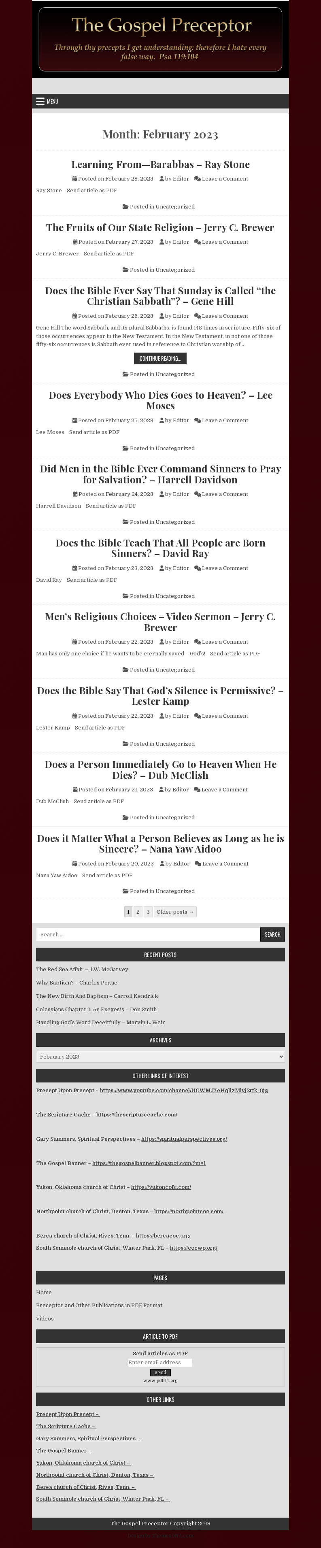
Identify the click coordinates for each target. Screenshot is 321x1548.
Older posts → (175, 912)
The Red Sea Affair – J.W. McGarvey (82, 969)
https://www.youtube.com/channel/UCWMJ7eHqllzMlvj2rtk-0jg (184, 1090)
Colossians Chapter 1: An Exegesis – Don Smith (96, 1009)
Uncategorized (175, 207)
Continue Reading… (163, 358)
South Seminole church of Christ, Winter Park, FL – (103, 1499)
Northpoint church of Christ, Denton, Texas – (95, 1475)
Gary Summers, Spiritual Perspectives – (88, 1438)
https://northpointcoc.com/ (188, 1211)
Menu (52, 101)
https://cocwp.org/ (193, 1248)
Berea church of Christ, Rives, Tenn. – (86, 1487)
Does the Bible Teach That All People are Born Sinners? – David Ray (160, 548)
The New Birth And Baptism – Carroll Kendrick (97, 996)
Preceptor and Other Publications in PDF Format (99, 1305)
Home (44, 1292)
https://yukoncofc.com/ (161, 1187)
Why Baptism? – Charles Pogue (76, 983)
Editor (181, 179)
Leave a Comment (225, 179)
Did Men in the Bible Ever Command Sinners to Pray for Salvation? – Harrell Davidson (160, 474)
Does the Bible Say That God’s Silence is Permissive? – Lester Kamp (160, 695)
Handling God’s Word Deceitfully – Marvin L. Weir (100, 1022)
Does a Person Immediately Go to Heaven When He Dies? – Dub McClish (160, 769)
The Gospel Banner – (64, 1451)
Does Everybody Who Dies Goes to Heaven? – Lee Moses (160, 400)
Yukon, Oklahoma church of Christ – (83, 1463)
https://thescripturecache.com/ (136, 1115)
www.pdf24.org (160, 1380)
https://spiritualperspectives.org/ (184, 1139)
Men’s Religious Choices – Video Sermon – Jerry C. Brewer (160, 621)
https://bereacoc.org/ (163, 1236)
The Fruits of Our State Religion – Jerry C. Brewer (160, 227)
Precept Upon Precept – (68, 1414)
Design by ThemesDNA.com (160, 1536)
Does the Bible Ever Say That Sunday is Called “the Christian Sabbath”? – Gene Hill (160, 295)
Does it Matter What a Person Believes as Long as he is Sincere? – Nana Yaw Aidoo (160, 843)
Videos (45, 1319)
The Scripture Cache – (66, 1426)
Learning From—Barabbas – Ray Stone (160, 164)
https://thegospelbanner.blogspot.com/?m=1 (149, 1163)
